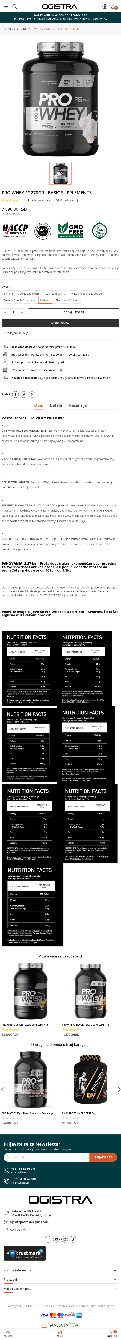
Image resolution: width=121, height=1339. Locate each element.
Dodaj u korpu (74, 312)
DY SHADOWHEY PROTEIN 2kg (79, 1113)
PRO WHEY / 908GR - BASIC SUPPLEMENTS (25, 1024)
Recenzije (78, 405)
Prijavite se (103, 1157)
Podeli (15, 394)
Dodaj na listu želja (15, 333)
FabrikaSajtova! (105, 1306)
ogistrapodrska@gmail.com (29, 1222)
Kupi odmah (61, 323)
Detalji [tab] (56, 405)
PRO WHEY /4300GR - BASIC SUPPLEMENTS (85, 1024)
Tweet (24, 394)
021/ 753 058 (18, 1230)
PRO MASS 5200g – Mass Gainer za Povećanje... (29, 1113)
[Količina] (13, 312)
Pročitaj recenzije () (39, 200)
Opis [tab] (38, 405)
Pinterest (32, 394)
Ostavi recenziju (69, 200)
